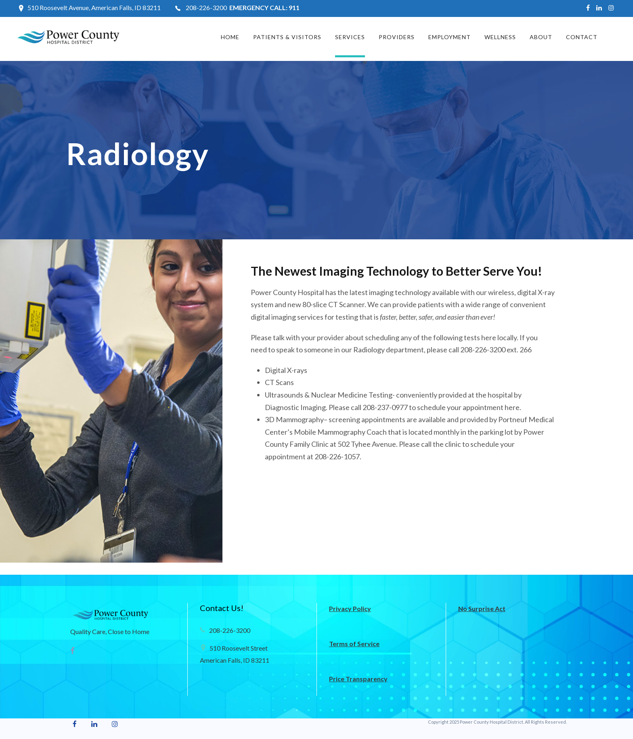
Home (230, 36)
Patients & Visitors (287, 36)
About (541, 36)
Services (350, 36)
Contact (581, 36)
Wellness (500, 36)
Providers (397, 36)
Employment (449, 36)
